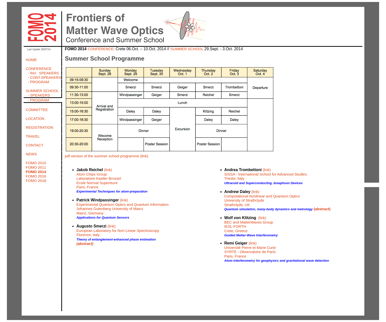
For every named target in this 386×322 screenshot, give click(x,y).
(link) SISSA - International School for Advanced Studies (265, 172)
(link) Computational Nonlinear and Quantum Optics (262, 194)
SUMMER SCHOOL (187, 49)
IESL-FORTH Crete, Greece (235, 228)
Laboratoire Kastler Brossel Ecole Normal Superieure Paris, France (98, 182)
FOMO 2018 (36, 180)
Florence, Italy (87, 235)
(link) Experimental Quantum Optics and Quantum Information (122, 202)
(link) (253, 243)
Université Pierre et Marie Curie (250, 247)
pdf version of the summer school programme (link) (106, 156)
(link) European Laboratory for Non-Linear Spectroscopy (117, 228)
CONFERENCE (100, 49)
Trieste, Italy (234, 178)
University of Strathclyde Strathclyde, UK (244, 202)
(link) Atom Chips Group (94, 172)
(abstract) (84, 244)
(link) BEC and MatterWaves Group (248, 220)
